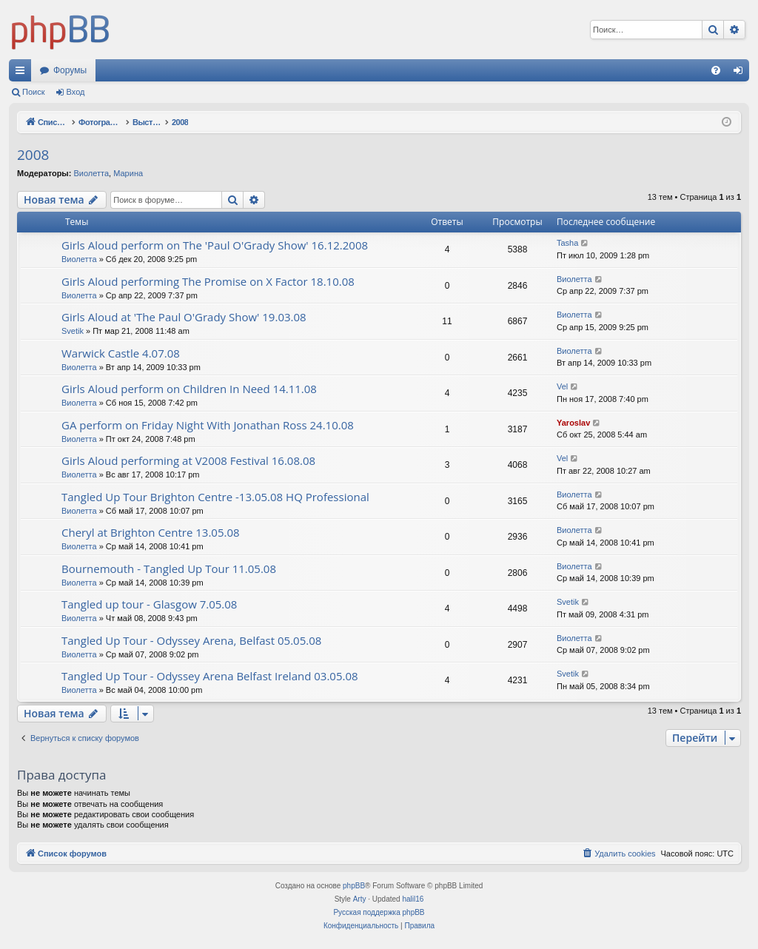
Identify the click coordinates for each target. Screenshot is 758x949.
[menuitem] (716, 70)
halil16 (412, 899)
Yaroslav (573, 422)
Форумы (70, 70)
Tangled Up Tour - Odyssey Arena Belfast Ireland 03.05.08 (209, 675)
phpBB (354, 886)
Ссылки (23, 73)
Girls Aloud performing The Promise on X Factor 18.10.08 (208, 281)
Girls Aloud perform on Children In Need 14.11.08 (189, 388)
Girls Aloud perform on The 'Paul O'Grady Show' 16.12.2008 (214, 245)
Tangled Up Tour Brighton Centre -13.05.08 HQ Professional (215, 496)
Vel (562, 386)
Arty (359, 899)
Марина (128, 173)
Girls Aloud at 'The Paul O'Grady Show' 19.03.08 (183, 316)
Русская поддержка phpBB (378, 912)
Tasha (567, 242)
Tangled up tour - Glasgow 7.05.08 (149, 604)
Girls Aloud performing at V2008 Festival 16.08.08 (188, 460)
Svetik (72, 330)
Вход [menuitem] (741, 73)
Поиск (33, 91)
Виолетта (91, 173)
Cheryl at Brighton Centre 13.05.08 (150, 532)
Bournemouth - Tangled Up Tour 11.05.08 (168, 568)
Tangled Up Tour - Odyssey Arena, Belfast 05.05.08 (191, 640)
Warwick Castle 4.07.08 (120, 353)
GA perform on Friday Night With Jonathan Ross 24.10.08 (207, 425)
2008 (33, 154)
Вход (76, 91)
